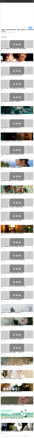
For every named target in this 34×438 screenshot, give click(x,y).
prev (6, 436)
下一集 (30, 27)
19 (24, 436)
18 (23, 436)
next (27, 436)
